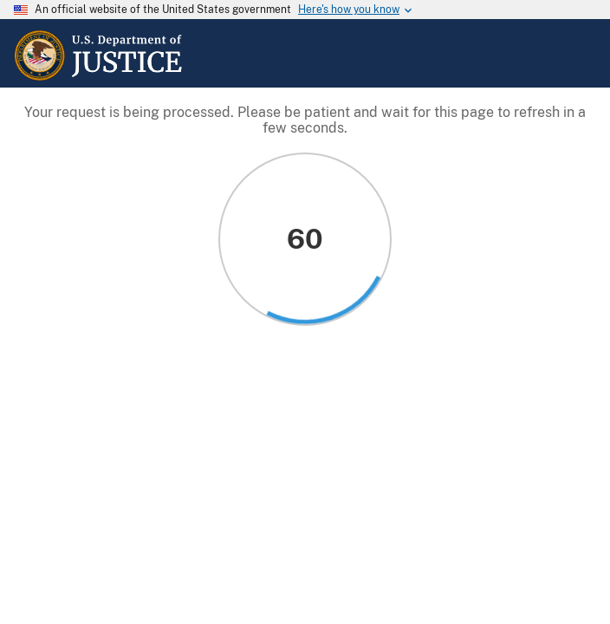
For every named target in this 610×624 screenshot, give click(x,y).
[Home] (98, 77)
